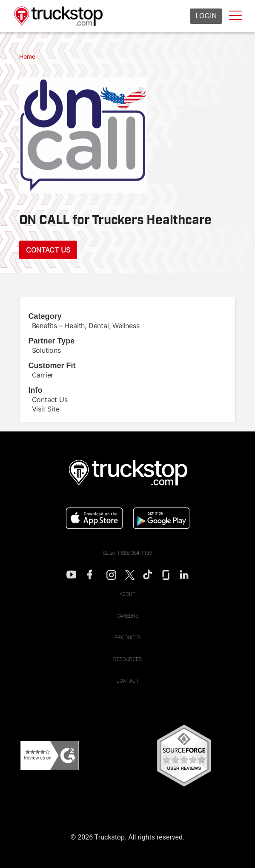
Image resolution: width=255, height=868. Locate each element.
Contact (127, 681)
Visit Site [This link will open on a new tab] (46, 409)
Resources (127, 659)
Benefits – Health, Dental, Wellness (86, 325)
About (128, 594)
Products (127, 638)
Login (206, 16)
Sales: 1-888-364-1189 (127, 553)
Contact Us (48, 250)
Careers (127, 616)
